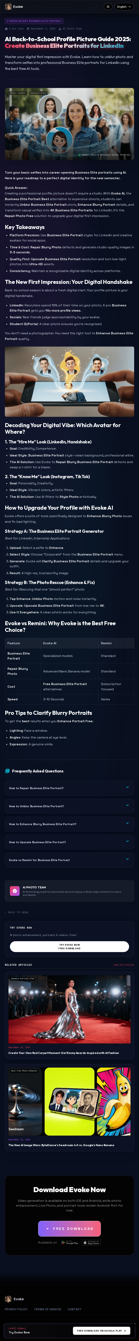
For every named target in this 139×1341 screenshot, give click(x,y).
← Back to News (17, 912)
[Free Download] (69, 1229)
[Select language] (124, 6)
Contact (74, 1309)
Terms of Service (47, 1309)
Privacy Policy (16, 1309)
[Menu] (108, 6)
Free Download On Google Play (101, 1331)
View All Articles (124, 965)
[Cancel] (135, 1323)
